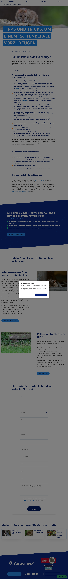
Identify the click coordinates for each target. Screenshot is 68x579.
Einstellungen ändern (27, 294)
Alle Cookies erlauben (40, 294)
